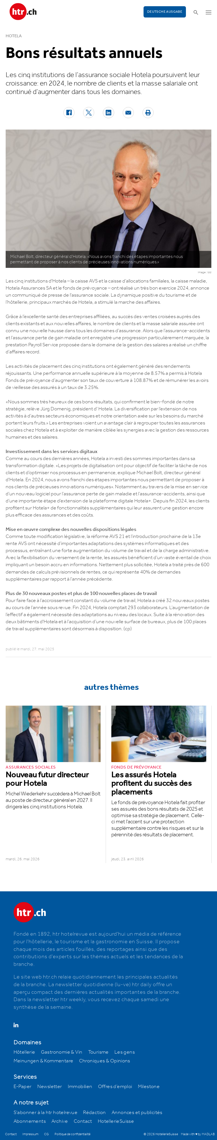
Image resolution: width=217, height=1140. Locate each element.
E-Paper (23, 1087)
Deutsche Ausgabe (164, 11)
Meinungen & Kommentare (43, 1061)
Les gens (124, 1052)
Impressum (30, 1134)
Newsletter (49, 1087)
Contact (83, 1121)
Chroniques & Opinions (104, 1061)
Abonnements (30, 1121)
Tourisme (98, 1052)
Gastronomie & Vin (62, 1052)
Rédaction (94, 1113)
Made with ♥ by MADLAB (198, 1134)
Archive (59, 1121)
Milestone (149, 1087)
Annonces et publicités (137, 1113)
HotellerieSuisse (116, 1121)
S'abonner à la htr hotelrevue (46, 1113)
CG (46, 1134)
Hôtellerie (24, 1052)
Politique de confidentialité (72, 1134)
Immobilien (80, 1087)
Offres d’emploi (115, 1087)
